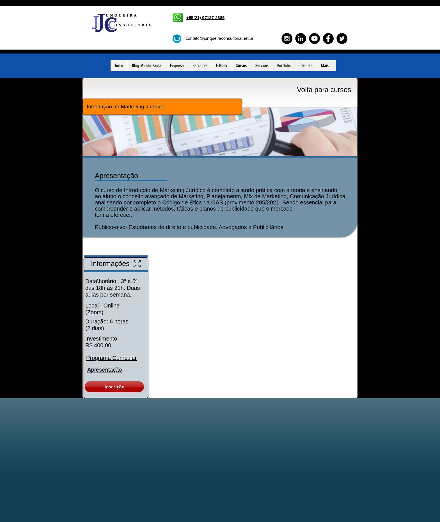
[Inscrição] (114, 386)
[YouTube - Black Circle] (314, 38)
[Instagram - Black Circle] (286, 38)
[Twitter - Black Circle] (341, 38)
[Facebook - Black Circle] (328, 38)
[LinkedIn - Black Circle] (300, 38)
